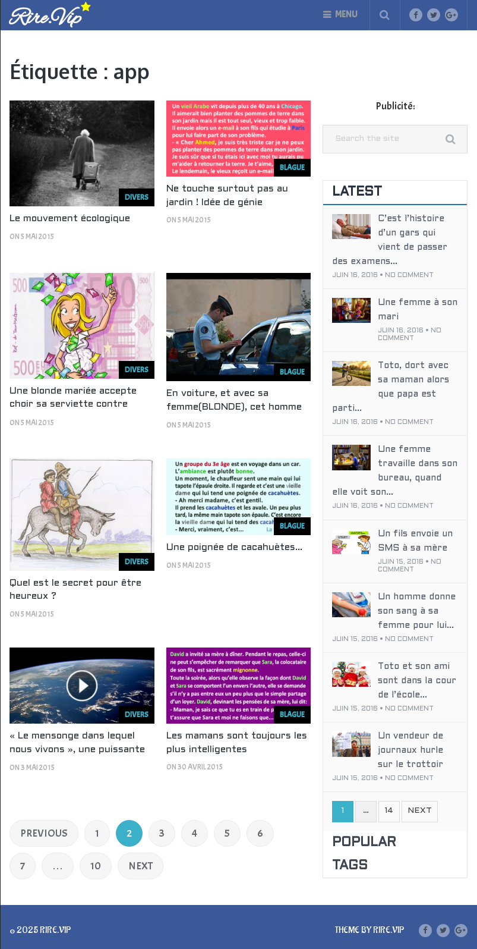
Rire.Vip (45, 19)
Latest (357, 192)
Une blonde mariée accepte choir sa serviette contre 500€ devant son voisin (73, 404)
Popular (364, 843)
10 (95, 866)
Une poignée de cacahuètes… (234, 547)
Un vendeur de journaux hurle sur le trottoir (410, 750)
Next (140, 866)
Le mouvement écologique (70, 218)
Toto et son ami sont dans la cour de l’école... (417, 680)
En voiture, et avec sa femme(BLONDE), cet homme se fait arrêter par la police (234, 407)
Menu (346, 14)
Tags (350, 866)
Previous (44, 833)
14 (389, 811)
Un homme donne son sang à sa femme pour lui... (417, 611)
